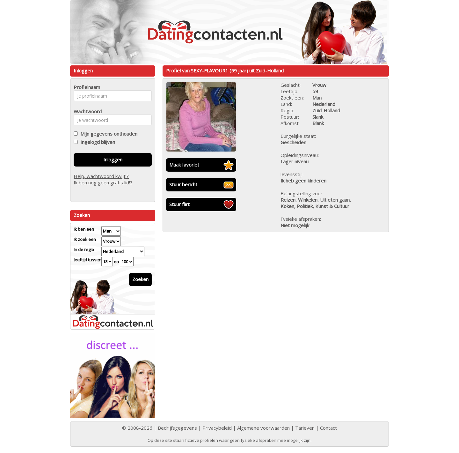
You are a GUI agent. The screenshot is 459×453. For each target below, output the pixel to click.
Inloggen (112, 159)
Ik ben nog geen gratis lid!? (103, 182)
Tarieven (305, 428)
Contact (328, 428)
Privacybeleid (217, 428)
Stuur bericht (183, 184)
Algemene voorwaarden (263, 428)
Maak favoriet (184, 164)
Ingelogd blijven (96, 142)
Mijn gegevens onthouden (107, 133)
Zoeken (140, 279)
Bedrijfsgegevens (177, 428)
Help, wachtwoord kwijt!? (101, 176)
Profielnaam (86, 87)
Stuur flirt (179, 204)
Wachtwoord (86, 111)
